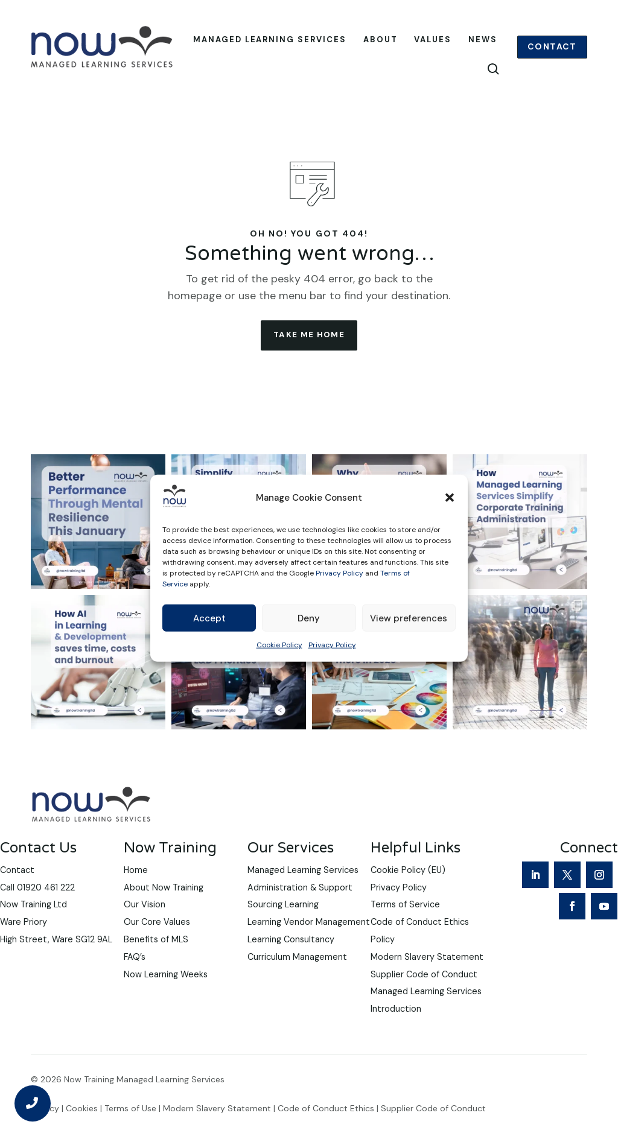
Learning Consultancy (290, 960)
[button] (450, 498)
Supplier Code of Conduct (424, 994)
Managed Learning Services (269, 40)
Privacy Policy (339, 573)
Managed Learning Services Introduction (426, 1021)
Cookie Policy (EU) (408, 891)
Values (432, 40)
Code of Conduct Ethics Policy (420, 952)
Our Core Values (157, 943)
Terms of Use (130, 1128)
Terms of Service (405, 925)
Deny (309, 618)
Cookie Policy (279, 645)
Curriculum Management (297, 978)
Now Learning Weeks (166, 994)
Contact (552, 47)
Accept (209, 618)
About (380, 40)
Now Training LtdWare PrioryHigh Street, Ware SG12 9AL (56, 943)
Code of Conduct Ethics (326, 1128)
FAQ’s (134, 978)
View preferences (408, 618)
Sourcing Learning (283, 925)
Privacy (45, 1128)
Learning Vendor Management (308, 943)
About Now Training (163, 908)
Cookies (82, 1128)
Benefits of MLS (156, 960)
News (482, 40)
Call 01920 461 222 (37, 908)
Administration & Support (299, 908)
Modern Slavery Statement (427, 978)
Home (136, 891)
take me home (309, 354)
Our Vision (144, 925)
